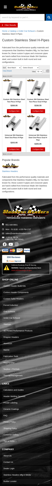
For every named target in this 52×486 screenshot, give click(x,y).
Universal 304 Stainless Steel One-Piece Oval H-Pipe (38, 137)
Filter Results (9, 25)
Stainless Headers (10, 171)
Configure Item (14, 111)
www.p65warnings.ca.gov (21, 270)
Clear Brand (7, 71)
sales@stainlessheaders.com (18, 233)
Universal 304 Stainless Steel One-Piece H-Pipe (14, 136)
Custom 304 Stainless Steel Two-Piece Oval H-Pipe (38, 100)
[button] (26, 17)
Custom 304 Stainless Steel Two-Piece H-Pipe (14, 100)
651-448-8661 (12, 225)
